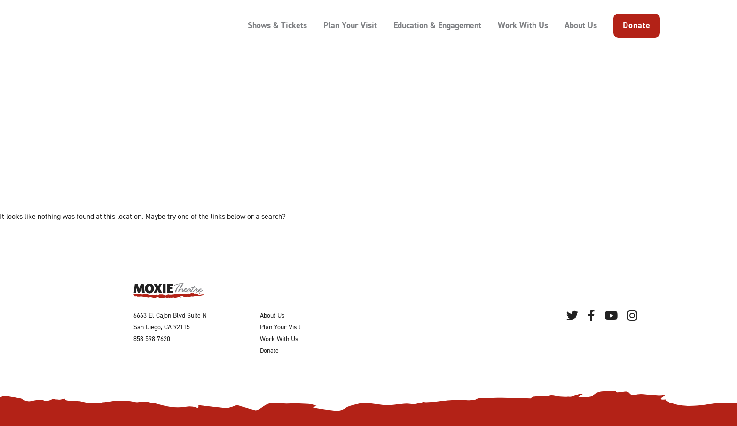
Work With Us (523, 26)
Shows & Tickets (277, 26)
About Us (581, 26)
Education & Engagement (437, 26)
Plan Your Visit (350, 26)
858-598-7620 (151, 338)
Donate (637, 25)
